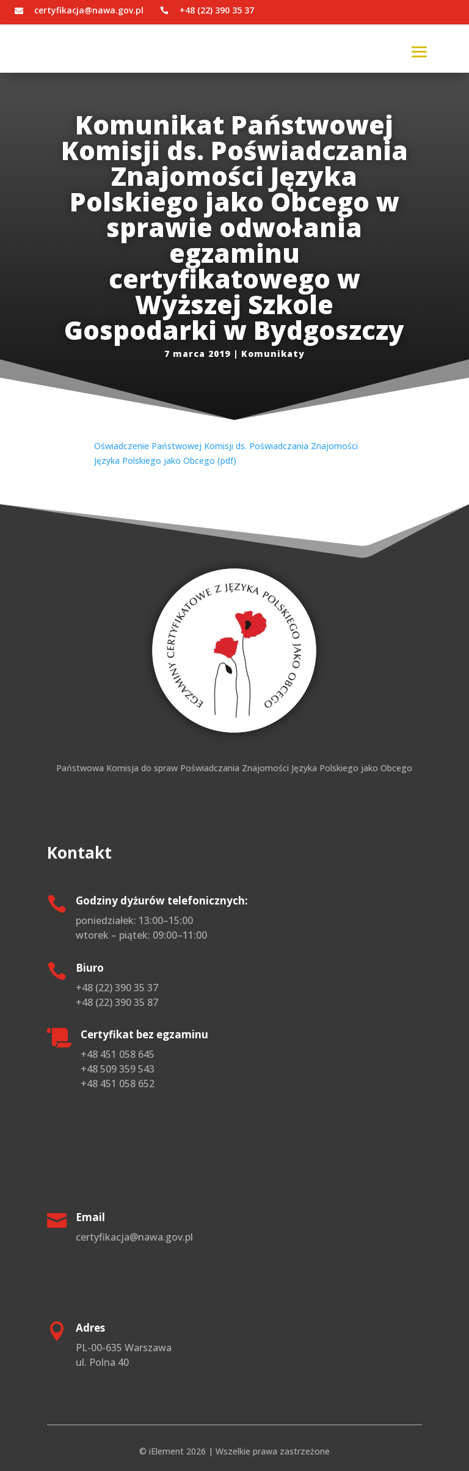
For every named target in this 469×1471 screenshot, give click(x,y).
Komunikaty (273, 353)
